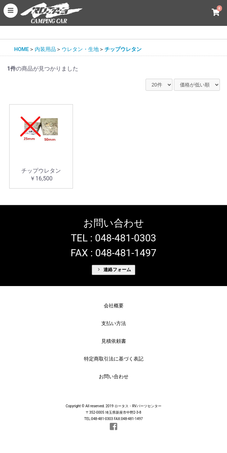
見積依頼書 (113, 341)
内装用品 (45, 49)
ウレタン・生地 (80, 49)
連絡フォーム (114, 269)
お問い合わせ (114, 376)
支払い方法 (113, 323)
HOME (21, 49)
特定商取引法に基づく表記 (113, 359)
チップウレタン (123, 49)
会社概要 (114, 305)
